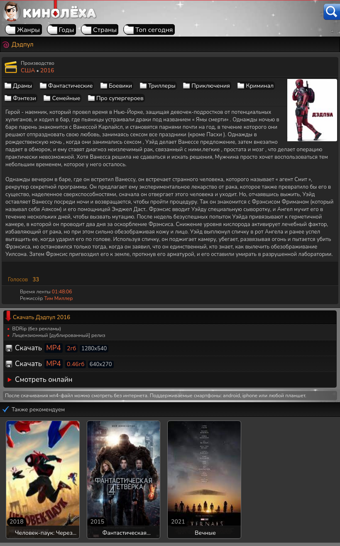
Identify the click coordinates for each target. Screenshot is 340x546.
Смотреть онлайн (44, 379)
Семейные (66, 98)
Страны (105, 29)
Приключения (210, 86)
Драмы (22, 86)
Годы (66, 29)
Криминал (260, 86)
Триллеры (162, 86)
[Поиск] (331, 12)
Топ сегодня (154, 29)
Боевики (120, 86)
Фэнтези (24, 98)
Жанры (28, 29)
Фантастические (70, 86)
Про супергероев (120, 98)
